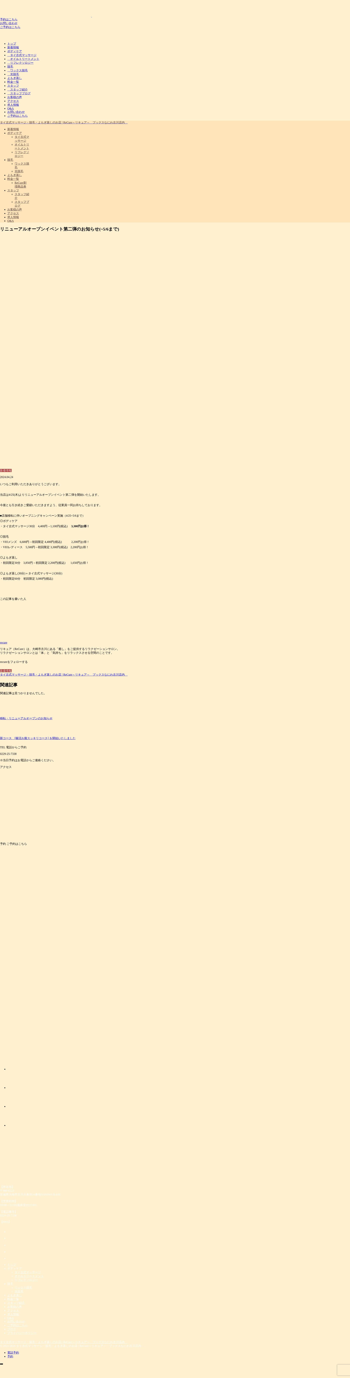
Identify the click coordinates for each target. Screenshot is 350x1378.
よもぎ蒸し (14, 78)
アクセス (13, 101)
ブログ (11, 1329)
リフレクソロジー (20, 62)
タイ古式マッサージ (21, 55)
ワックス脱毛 (17, 70)
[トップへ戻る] (1, 1364)
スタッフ (13, 85)
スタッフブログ (19, 93)
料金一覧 (13, 81)
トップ (11, 43)
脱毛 (10, 66)
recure (3, 642)
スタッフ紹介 (17, 89)
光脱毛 (13, 74)
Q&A (10, 108)
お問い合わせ (9, 23)
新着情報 (13, 47)
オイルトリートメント (23, 58)
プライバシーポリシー (21, 1332)
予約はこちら (9, 19)
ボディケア (14, 51)
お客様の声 (14, 97)
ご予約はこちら (10, 27)
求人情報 (13, 104)
